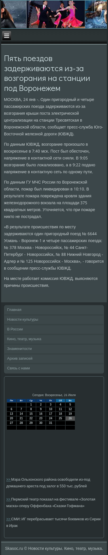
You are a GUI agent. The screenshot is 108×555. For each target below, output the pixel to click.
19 (70, 413)
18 (60, 413)
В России (15, 329)
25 (60, 418)
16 (40, 413)
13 (11, 413)
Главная (14, 310)
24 (50, 418)
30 (40, 422)
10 (50, 409)
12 (70, 409)
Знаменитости (19, 349)
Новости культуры (22, 319)
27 (11, 422)
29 (31, 422)
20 (11, 418)
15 (31, 413)
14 (21, 413)
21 (21, 418)
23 (40, 418)
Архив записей (20, 358)
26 (70, 418)
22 (31, 418)
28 (21, 422)
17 (50, 413)
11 (60, 409)
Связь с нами (18, 368)
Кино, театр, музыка (24, 339)
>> (8, 479)
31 (50, 422)
